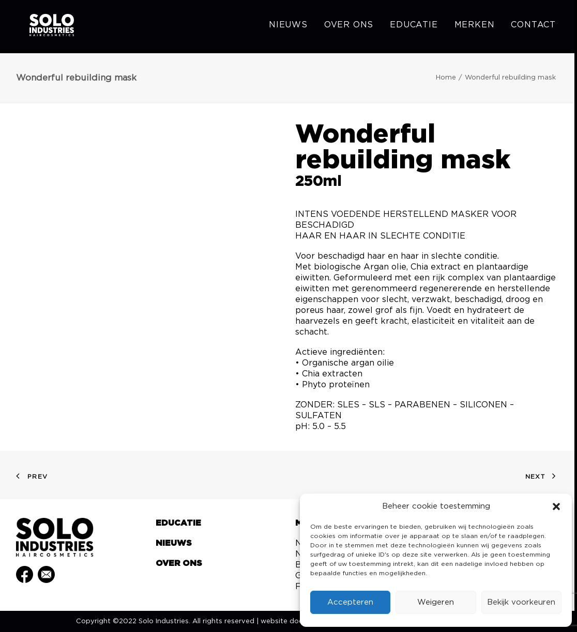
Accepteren (350, 602)
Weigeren (435, 602)
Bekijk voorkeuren (521, 602)
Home (446, 77)
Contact (533, 27)
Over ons (348, 27)
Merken (474, 27)
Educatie (413, 27)
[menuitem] (292, 27)
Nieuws (288, 27)
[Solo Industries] (42, 27)
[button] (556, 506)
